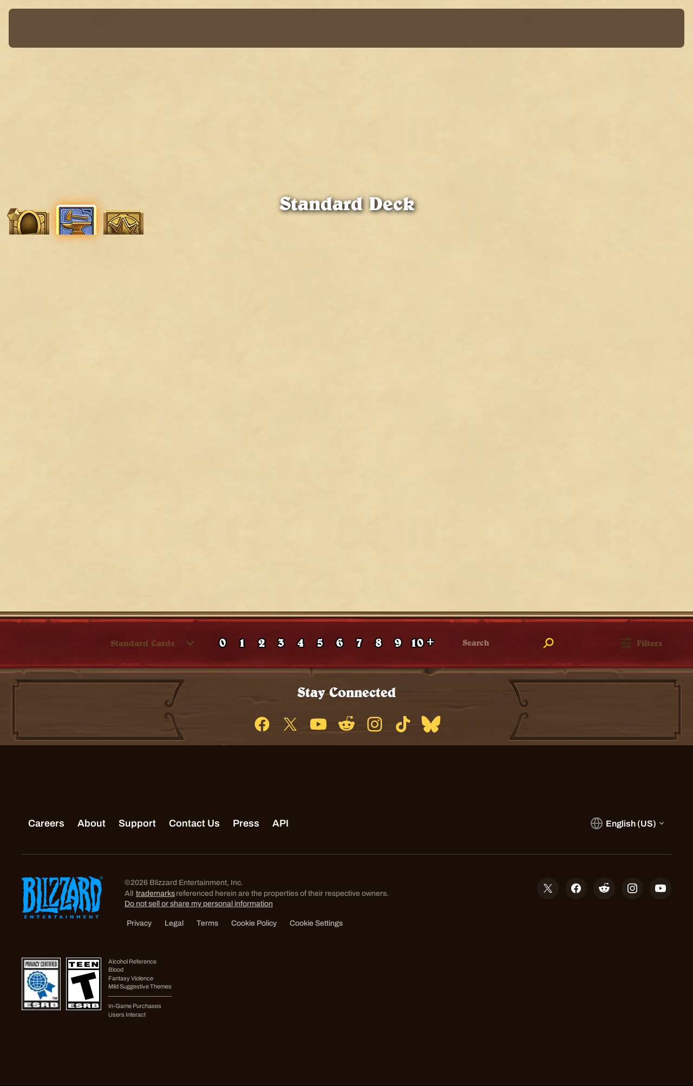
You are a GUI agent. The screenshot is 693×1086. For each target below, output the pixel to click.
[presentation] (42, 28)
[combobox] (136, 643)
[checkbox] (19, 643)
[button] (143, 643)
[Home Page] (94, 28)
